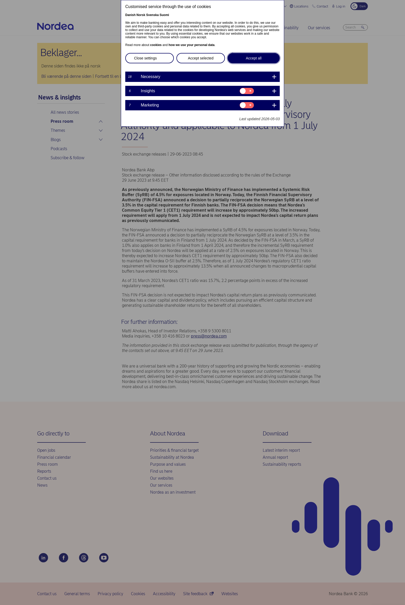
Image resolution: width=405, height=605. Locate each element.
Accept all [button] (254, 58)
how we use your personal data (191, 45)
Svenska (152, 15)
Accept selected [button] (201, 58)
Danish (130, 15)
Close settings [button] (145, 58)
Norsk (140, 15)
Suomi (164, 15)
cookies (156, 45)
